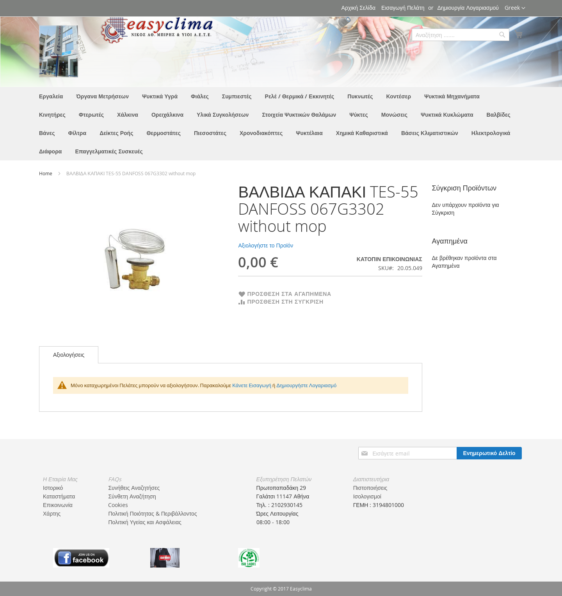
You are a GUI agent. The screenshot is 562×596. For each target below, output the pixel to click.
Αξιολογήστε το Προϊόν (265, 245)
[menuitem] (51, 96)
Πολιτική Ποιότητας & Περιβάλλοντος (152, 513)
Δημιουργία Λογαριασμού (468, 7)
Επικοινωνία (58, 505)
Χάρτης (51, 513)
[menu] (281, 123)
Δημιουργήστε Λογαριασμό (306, 385)
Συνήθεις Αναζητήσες (134, 487)
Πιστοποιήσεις (370, 487)
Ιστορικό (53, 487)
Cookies (118, 505)
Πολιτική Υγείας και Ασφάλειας (144, 522)
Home (46, 173)
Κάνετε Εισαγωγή (251, 385)
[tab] (68, 354)
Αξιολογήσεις (68, 354)
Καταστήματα (59, 496)
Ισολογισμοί (367, 496)
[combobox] (460, 34)
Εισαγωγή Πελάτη (402, 7)
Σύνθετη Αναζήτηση (132, 496)
